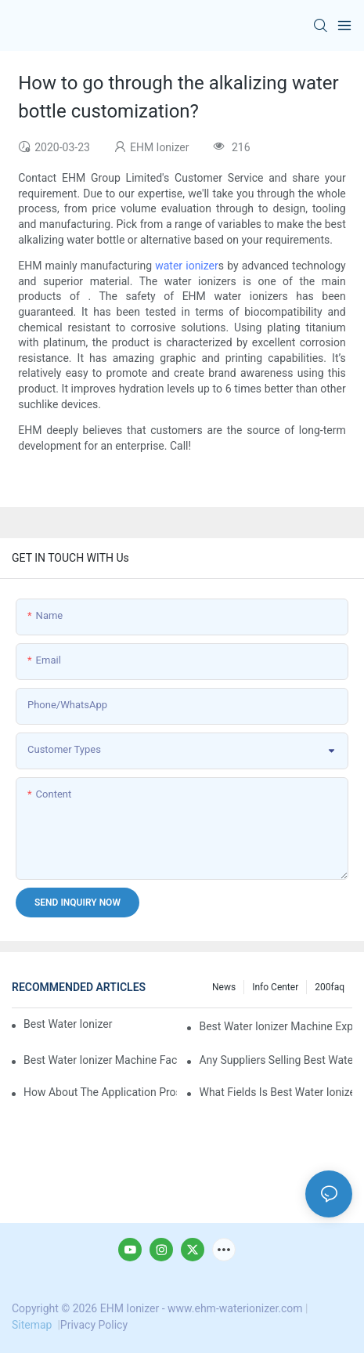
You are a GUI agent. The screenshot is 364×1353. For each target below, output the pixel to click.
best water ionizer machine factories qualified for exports (100, 1060)
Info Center (275, 987)
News (224, 987)
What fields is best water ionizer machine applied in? (275, 1092)
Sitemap (33, 1325)
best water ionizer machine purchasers (68, 1024)
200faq (329, 987)
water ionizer (186, 265)
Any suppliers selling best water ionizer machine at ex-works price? (275, 1060)
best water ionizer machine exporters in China (275, 1026)
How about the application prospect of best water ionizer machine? (100, 1092)
